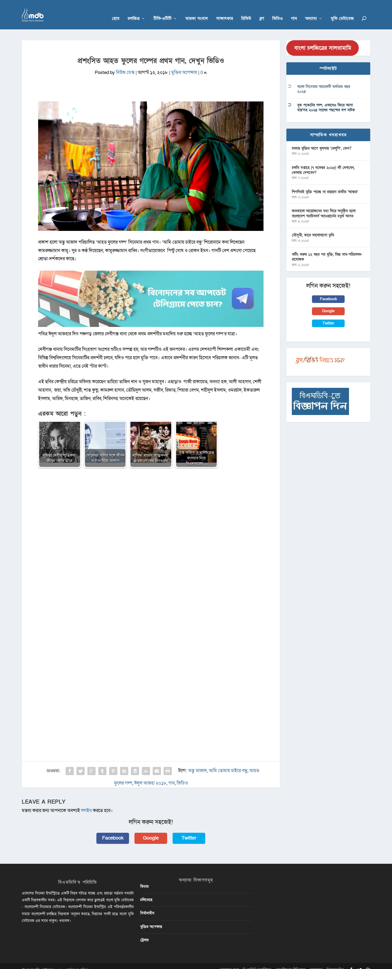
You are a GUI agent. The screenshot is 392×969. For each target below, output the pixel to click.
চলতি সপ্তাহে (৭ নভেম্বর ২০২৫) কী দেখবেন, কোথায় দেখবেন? (323, 162)
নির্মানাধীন (147, 905)
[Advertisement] (151, 504)
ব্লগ (261, 11)
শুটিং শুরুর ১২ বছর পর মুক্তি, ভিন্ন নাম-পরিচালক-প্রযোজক (327, 249)
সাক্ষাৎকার (224, 11)
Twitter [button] (189, 830)
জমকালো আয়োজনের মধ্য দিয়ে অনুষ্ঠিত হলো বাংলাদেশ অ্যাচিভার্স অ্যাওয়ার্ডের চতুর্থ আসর (324, 206)
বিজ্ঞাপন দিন (335, 961)
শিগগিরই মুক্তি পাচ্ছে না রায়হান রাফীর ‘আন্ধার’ (325, 184)
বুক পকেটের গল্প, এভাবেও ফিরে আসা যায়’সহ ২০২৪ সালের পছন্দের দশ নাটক (326, 100)
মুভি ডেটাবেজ (342, 11)
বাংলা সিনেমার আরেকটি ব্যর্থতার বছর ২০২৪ (323, 81)
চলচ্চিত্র (134, 11)
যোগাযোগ (316, 961)
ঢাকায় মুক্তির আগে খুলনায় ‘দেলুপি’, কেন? (321, 140)
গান (294, 11)
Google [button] (151, 830)
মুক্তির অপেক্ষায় (184, 65)
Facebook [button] (113, 830)
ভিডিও (277, 11)
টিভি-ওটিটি (162, 11)
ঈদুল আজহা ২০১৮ (150, 775)
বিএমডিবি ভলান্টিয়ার (257, 961)
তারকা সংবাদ (196, 11)
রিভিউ (246, 11)
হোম (116, 11)
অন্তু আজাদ (197, 763)
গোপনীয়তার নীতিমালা (290, 961)
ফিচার (144, 878)
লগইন (86, 803)
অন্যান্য (311, 11)
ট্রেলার (144, 932)
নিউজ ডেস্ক (125, 65)
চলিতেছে (146, 892)
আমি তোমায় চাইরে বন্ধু (228, 763)
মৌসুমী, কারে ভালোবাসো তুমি (313, 227)
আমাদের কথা (229, 961)
